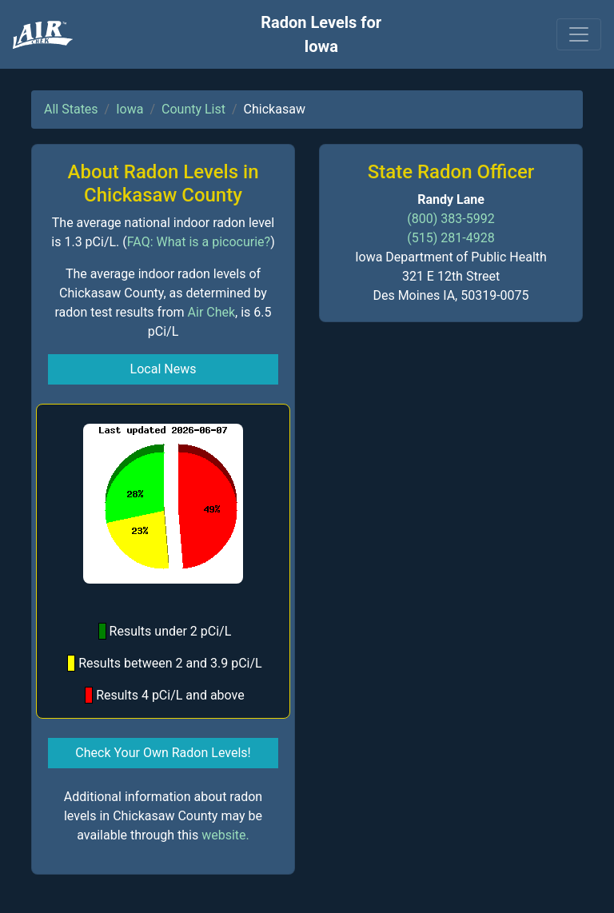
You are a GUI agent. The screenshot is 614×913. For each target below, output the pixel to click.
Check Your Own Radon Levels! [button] (162, 752)
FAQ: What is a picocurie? (198, 241)
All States (71, 109)
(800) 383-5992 (450, 218)
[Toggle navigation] (578, 34)
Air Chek (212, 312)
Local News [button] (163, 369)
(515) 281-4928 (450, 237)
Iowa (129, 109)
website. (225, 835)
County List (193, 109)
